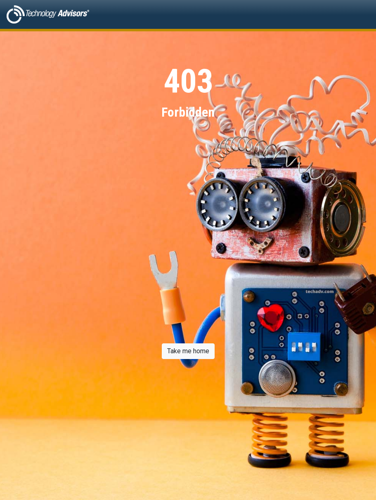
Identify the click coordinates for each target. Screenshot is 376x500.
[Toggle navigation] (357, 14)
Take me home (188, 351)
